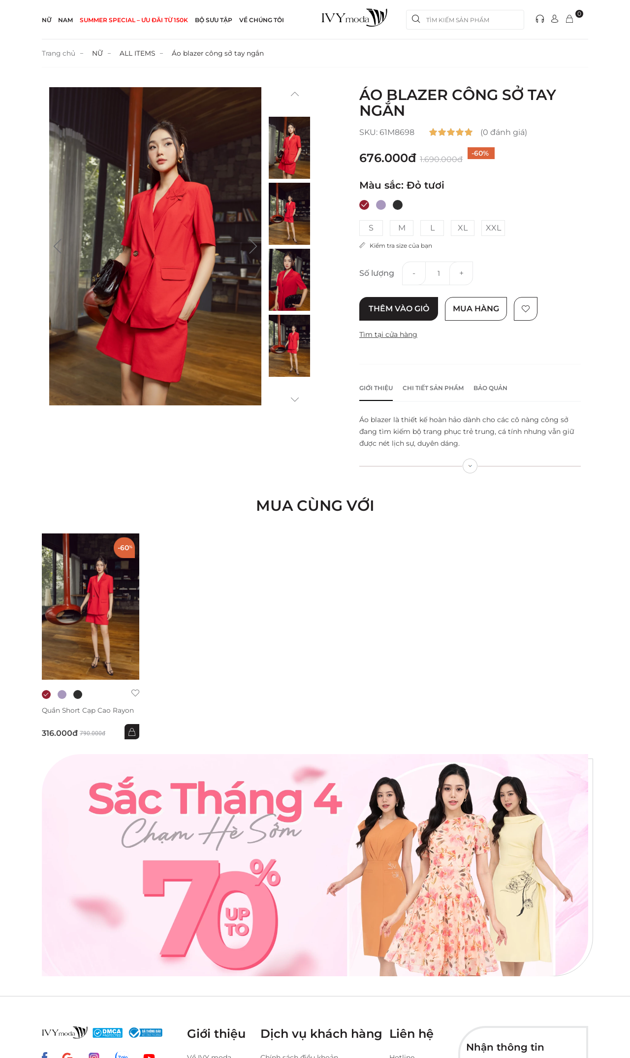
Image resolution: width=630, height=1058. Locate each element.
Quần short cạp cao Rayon (89, 710)
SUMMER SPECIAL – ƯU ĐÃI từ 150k (134, 20)
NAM (65, 20)
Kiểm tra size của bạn (395, 245)
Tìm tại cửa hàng (388, 334)
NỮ (46, 20)
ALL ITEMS (139, 53)
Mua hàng (477, 308)
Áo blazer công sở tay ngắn (220, 53)
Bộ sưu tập (213, 20)
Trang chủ (59, 53)
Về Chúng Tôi (261, 20)
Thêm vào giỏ (399, 308)
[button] (57, 246)
